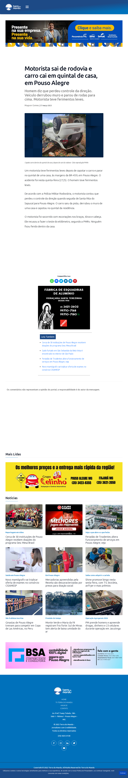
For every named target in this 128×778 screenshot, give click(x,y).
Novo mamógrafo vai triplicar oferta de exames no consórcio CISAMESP (22, 582)
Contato (64, 708)
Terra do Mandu (87, 768)
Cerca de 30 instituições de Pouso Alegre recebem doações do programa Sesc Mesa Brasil (24, 539)
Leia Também (47, 336)
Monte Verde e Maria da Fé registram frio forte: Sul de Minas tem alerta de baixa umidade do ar (64, 627)
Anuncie (64, 705)
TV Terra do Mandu (64, 702)
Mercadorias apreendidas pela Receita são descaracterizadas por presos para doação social (64, 582)
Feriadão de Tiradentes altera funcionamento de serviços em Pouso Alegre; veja (102, 539)
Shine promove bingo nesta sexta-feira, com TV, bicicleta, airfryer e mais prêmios (102, 582)
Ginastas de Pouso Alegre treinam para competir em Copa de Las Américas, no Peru (23, 625)
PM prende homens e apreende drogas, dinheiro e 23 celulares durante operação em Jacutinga (103, 625)
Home (64, 699)
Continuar (123, 773)
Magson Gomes (32, 105)
